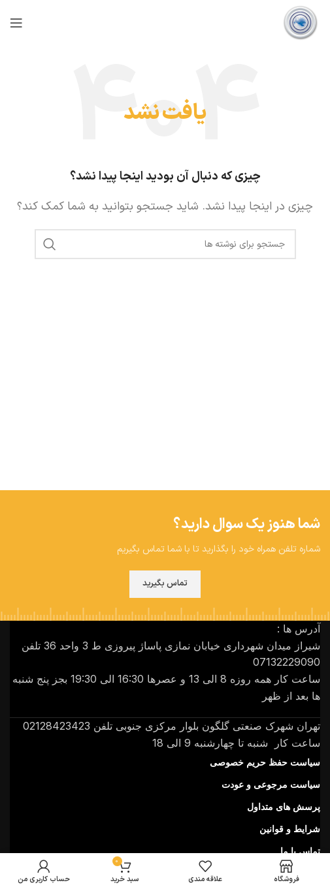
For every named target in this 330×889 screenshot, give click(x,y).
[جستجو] (165, 244)
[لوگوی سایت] (300, 22)
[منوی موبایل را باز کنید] (16, 23)
